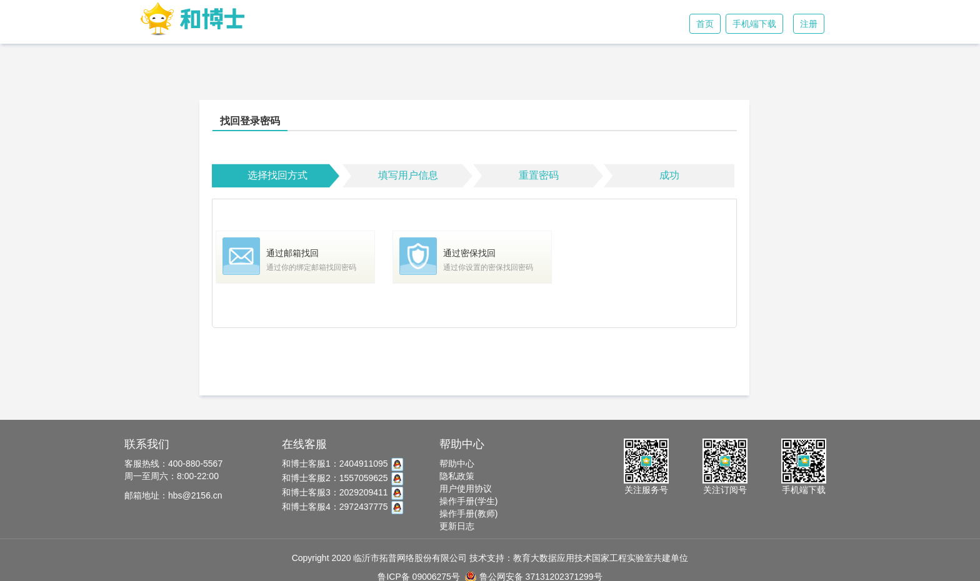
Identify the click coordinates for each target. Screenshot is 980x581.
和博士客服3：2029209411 (343, 492)
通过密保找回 (469, 253)
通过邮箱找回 (292, 253)
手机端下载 (754, 24)
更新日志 (456, 526)
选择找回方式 (278, 175)
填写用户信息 (408, 175)
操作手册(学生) (468, 501)
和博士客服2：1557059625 (343, 478)
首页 (705, 24)
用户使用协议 (465, 489)
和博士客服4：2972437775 (343, 507)
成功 (669, 175)
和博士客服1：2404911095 (343, 464)
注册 (809, 24)
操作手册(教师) (468, 514)
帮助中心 (456, 464)
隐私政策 (456, 476)
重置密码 (539, 175)
